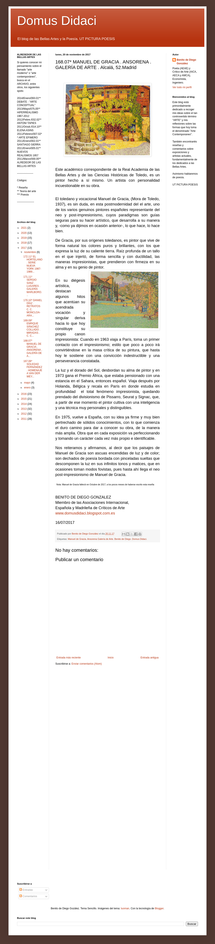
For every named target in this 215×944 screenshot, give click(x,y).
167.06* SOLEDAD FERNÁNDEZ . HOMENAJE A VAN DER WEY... (32, 369)
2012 (24, 413)
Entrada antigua (149, 657)
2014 (24, 403)
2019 (24, 237)
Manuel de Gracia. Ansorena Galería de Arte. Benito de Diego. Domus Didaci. (107, 539)
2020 (24, 232)
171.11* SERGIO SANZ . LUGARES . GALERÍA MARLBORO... (32, 286)
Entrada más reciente (68, 657)
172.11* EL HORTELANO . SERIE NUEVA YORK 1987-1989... (32, 264)
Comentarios (28, 896)
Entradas (26, 889)
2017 (24, 247)
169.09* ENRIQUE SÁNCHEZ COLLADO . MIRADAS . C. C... (31, 328)
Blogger (159, 908)
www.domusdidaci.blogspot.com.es (85, 513)
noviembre (30, 252)
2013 (24, 408)
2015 (24, 398)
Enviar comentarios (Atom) (87, 663)
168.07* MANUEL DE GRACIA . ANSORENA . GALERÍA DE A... (32, 348)
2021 (24, 227)
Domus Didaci (56, 20)
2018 (24, 242)
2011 (24, 418)
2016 (24, 393)
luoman (125, 908)
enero (27, 387)
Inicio (111, 657)
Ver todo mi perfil (182, 87)
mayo (27, 382)
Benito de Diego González (186, 61)
